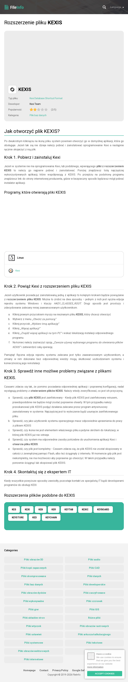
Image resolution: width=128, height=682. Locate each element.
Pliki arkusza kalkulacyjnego (94, 634)
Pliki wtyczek (33, 626)
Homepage (29, 670)
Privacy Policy (60, 670)
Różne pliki (94, 617)
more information (95, 667)
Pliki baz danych (38, 115)
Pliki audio (94, 559)
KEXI (27, 509)
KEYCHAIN (51, 517)
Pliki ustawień (34, 634)
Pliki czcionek (94, 601)
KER (54, 509)
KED (34, 517)
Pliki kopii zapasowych (33, 568)
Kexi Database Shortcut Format (46, 98)
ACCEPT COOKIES (104, 673)
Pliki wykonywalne (33, 601)
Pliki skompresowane (33, 576)
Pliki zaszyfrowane (94, 593)
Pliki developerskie (94, 584)
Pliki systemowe (33, 642)
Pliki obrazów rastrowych (94, 626)
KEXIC (85, 509)
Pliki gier (33, 609)
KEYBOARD (103, 509)
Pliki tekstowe (94, 642)
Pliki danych (94, 576)
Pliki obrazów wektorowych (33, 651)
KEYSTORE (18, 517)
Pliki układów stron (34, 617)
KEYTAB (68, 509)
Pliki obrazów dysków (33, 593)
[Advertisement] (36, 58)
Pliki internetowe (33, 659)
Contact (44, 670)
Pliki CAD (94, 568)
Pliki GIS (94, 609)
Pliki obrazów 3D (33, 559)
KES (14, 509)
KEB (40, 509)
